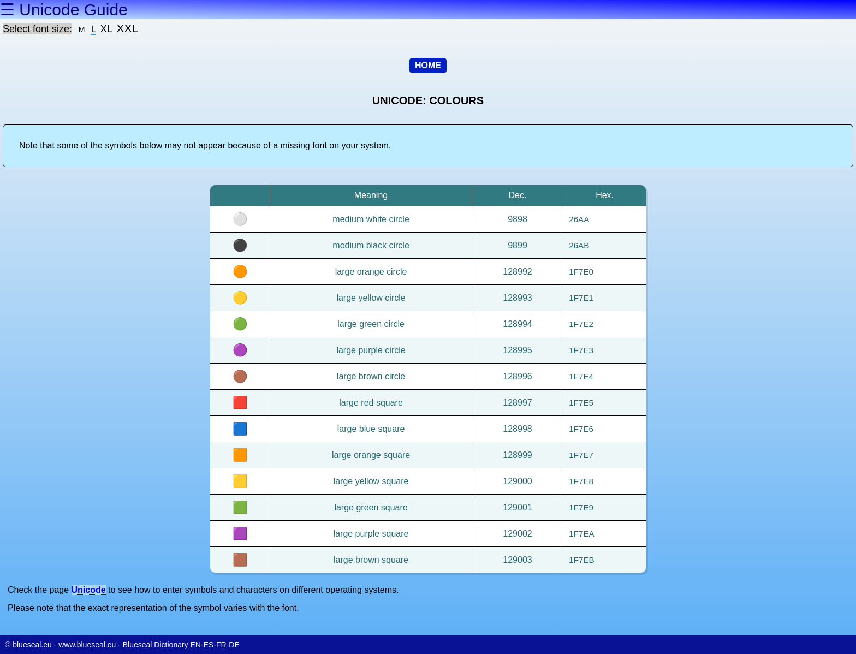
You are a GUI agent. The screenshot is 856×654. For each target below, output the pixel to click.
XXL (128, 28)
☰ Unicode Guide (64, 10)
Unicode (89, 589)
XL (106, 28)
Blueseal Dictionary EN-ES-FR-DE (181, 644)
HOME (428, 65)
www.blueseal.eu (87, 644)
